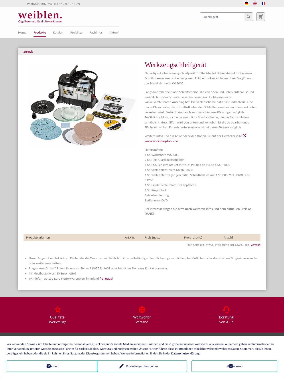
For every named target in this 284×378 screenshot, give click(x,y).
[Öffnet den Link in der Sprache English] (254, 3)
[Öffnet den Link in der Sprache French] (263, 3)
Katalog (58, 32)
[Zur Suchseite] (260, 16)
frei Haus (106, 279)
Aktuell (114, 32)
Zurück (28, 52)
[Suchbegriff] (226, 16)
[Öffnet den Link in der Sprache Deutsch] (246, 3)
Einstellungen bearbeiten (142, 366)
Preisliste (76, 32)
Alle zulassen (234, 366)
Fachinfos (96, 32)
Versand (255, 245)
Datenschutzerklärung (185, 353)
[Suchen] (248, 17)
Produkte (40, 32)
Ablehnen (49, 366)
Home (22, 32)
